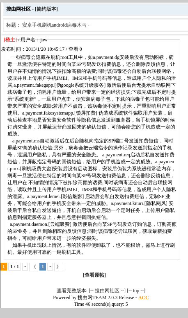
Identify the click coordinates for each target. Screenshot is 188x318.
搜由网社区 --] (111, 290)
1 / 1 (14, 266)
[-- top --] (136, 290)
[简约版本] (46, 9)
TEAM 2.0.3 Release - (115, 297)
